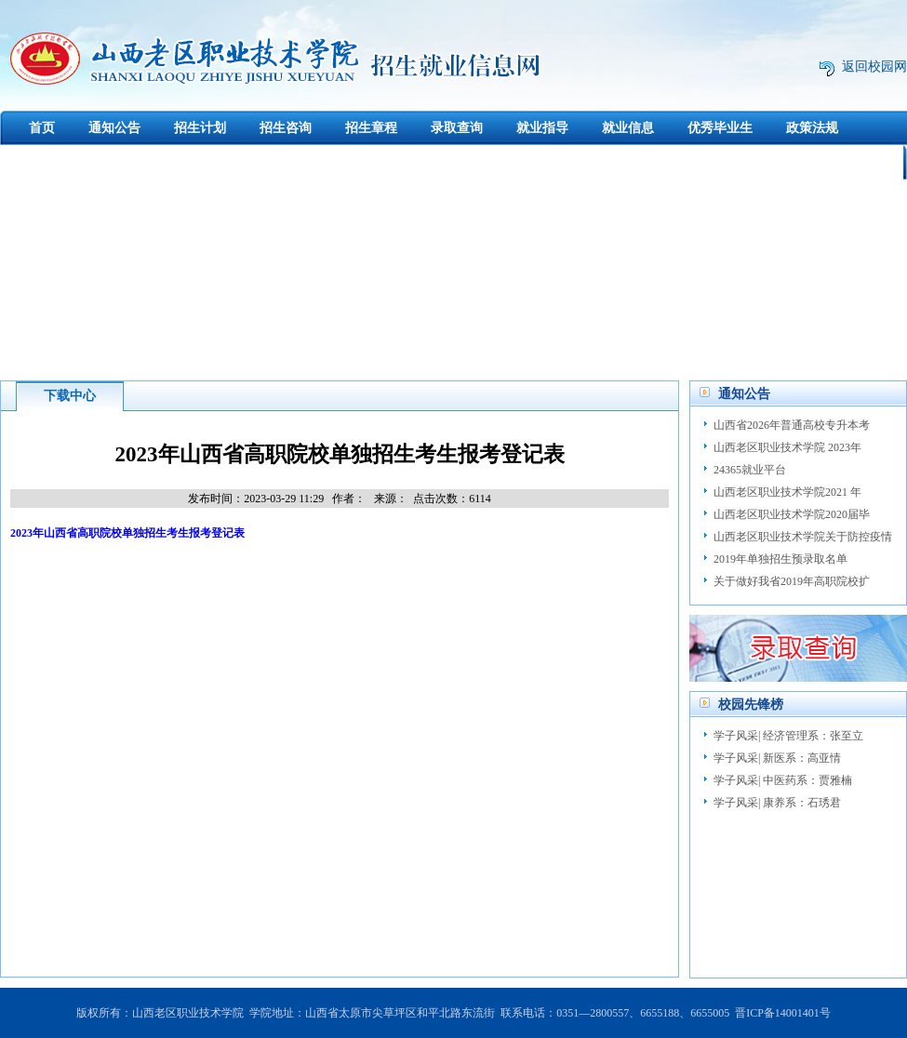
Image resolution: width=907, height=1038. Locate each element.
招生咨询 (286, 128)
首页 (42, 128)
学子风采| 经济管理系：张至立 (788, 735)
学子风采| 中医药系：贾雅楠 (783, 780)
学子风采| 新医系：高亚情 (777, 758)
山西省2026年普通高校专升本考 (792, 425)
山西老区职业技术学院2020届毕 (792, 514)
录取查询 (457, 128)
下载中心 (43, 162)
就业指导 (542, 128)
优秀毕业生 (720, 128)
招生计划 (200, 128)
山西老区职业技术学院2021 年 (787, 492)
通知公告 (114, 128)
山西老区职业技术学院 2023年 (787, 447)
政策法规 (812, 128)
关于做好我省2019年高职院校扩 (792, 581)
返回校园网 (874, 66)
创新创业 (128, 162)
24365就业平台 (750, 469)
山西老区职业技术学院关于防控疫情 (803, 536)
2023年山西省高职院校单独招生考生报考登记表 (127, 532)
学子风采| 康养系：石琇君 (777, 802)
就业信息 (628, 128)
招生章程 (371, 128)
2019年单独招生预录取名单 (780, 559)
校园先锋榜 (750, 705)
